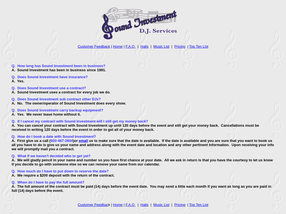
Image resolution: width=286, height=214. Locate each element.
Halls (145, 46)
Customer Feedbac (93, 205)
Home (118, 46)
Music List (162, 46)
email (83, 141)
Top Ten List (198, 46)
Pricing (179, 46)
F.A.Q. (131, 46)
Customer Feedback (94, 46)
